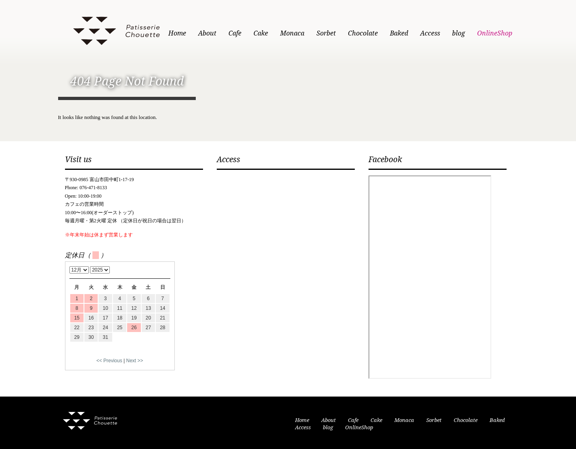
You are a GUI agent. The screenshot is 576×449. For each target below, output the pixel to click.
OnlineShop (494, 33)
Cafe (234, 33)
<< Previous (109, 360)
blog (458, 33)
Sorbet (326, 33)
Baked (399, 33)
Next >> (134, 360)
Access (430, 33)
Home (177, 33)
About (207, 33)
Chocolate (363, 33)
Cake (260, 33)
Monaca (292, 33)
